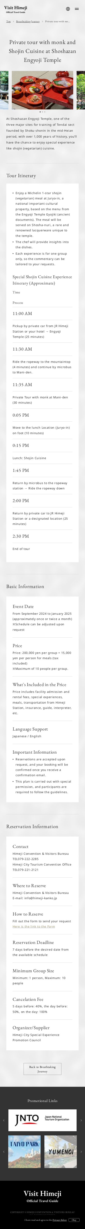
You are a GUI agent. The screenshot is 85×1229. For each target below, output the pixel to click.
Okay (74, 1219)
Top (8, 21)
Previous (4, 1120)
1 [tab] (40, 113)
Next (81, 1120)
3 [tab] (45, 113)
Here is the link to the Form (34, 926)
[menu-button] (77, 9)
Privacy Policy (60, 1219)
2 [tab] (42, 113)
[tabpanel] (42, 90)
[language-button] (68, 9)
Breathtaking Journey (28, 21)
